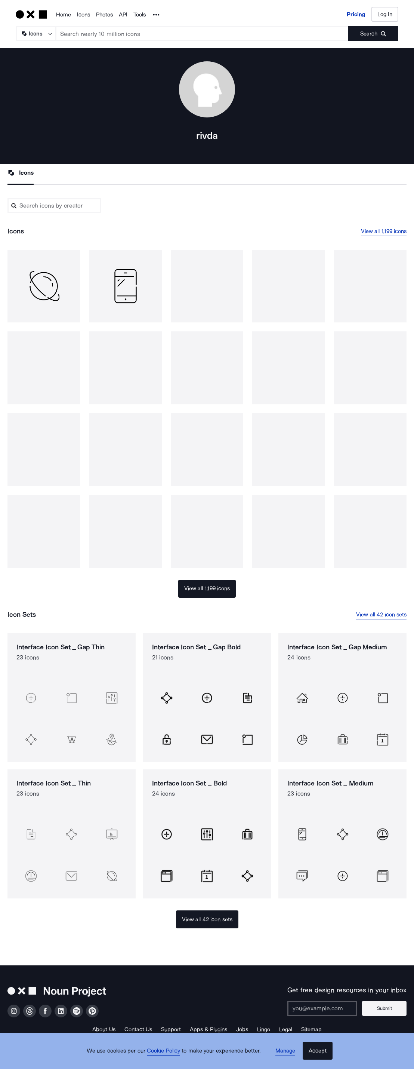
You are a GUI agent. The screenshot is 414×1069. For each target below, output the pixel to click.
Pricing (356, 14)
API (123, 14)
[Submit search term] (373, 33)
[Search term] (202, 33)
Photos (104, 14)
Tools (139, 14)
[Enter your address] (326, 1008)
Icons (83, 14)
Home (63, 14)
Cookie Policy (166, 1056)
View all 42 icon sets (381, 614)
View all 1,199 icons (384, 231)
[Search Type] (35, 33)
